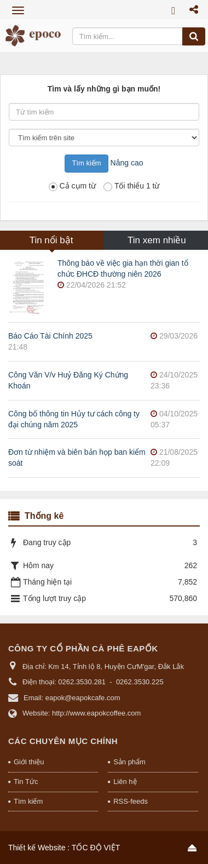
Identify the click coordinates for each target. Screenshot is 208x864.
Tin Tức (26, 781)
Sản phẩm (129, 762)
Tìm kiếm (28, 801)
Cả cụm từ (72, 186)
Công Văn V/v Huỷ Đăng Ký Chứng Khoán (68, 380)
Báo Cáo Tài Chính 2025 (50, 335)
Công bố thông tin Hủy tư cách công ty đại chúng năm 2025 (74, 419)
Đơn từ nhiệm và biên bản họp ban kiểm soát (77, 457)
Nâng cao (127, 162)
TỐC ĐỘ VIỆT (96, 847)
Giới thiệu (29, 762)
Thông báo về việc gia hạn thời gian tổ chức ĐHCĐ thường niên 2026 (122, 268)
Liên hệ (124, 781)
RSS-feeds (130, 801)
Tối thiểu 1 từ (131, 186)
